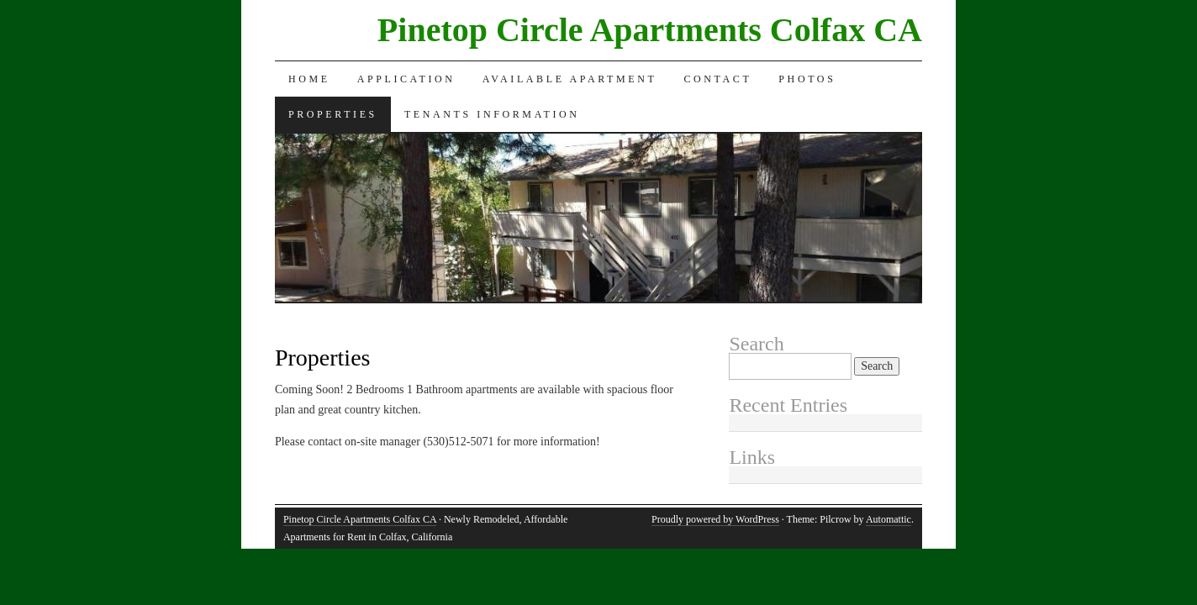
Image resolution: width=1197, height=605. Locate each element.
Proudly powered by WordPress (715, 519)
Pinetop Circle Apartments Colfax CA (649, 30)
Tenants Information (492, 114)
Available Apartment (569, 79)
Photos (807, 79)
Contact (717, 79)
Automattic (888, 519)
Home (309, 79)
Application (406, 79)
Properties (332, 114)
